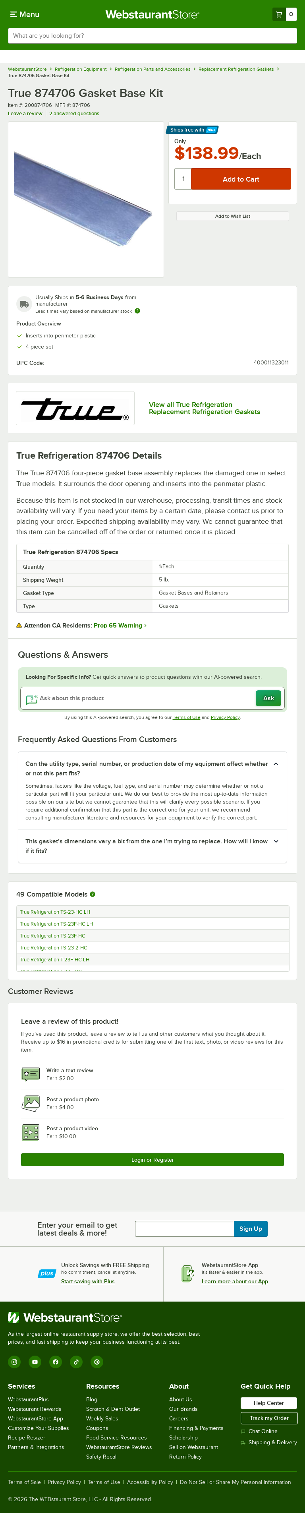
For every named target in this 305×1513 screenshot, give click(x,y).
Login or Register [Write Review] (152, 1160)
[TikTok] (76, 1362)
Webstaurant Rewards (35, 1409)
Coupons (97, 1428)
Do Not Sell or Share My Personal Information (235, 1482)
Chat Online (259, 1431)
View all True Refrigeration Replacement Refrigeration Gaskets (204, 408)
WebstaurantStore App (35, 1419)
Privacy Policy (225, 717)
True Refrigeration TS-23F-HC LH (56, 924)
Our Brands (183, 1409)
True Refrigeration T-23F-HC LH (54, 960)
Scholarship (183, 1438)
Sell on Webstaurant (193, 1447)
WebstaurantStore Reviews (119, 1447)
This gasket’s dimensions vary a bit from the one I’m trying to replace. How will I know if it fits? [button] (146, 846)
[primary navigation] (25, 14)
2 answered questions (74, 113)
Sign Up (250, 1228)
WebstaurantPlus (28, 1400)
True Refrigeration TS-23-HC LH (55, 912)
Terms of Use (187, 717)
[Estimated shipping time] (137, 310)
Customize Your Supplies (38, 1428)
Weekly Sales (102, 1419)
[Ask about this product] (152, 698)
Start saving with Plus (88, 1281)
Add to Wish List (232, 216)
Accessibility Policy (150, 1482)
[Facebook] (55, 1362)
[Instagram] (14, 1362)
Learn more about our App (235, 1281)
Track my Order (269, 1418)
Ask (268, 698)
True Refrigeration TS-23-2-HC (53, 948)
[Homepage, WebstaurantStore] (153, 14)
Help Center (269, 1403)
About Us (180, 1400)
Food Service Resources (116, 1438)
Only (180, 141)
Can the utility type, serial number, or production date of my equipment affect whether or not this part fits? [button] (146, 768)
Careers (179, 1419)
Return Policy (185, 1457)
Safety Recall (102, 1457)
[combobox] (152, 36)
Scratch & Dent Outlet (113, 1409)
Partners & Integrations (36, 1447)
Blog (91, 1400)
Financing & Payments (196, 1428)
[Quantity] (183, 179)
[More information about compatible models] (92, 894)
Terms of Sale (24, 1482)
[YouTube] (35, 1362)
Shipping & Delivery (269, 1442)
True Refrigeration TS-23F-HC (52, 936)
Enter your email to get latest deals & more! (77, 1229)
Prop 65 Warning (118, 625)
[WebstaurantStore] (107, 1317)
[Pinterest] (97, 1362)
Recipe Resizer (26, 1438)
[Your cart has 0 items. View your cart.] (284, 14)
